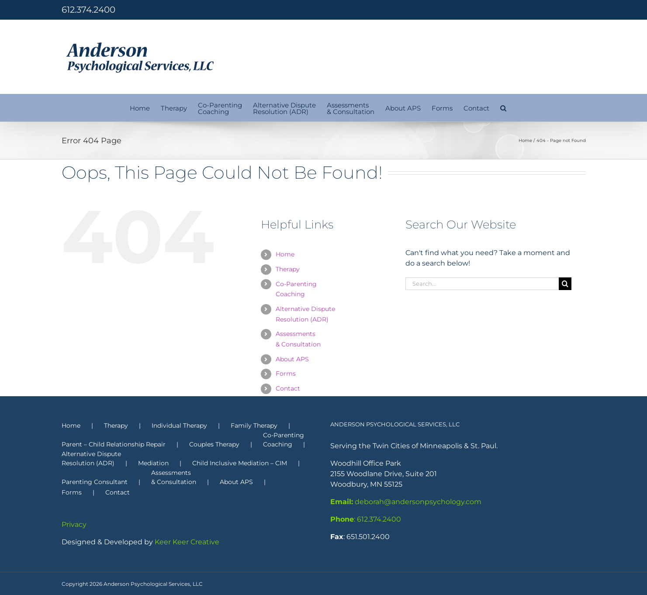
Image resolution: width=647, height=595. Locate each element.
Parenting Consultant (95, 482)
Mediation (153, 463)
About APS (292, 359)
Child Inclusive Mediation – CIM (239, 463)
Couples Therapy (214, 444)
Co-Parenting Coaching (283, 439)
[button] (503, 107)
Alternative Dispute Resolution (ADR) (91, 458)
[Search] (565, 283)
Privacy (74, 524)
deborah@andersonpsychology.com (405, 502)
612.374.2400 (88, 9)
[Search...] (482, 283)
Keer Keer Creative (187, 542)
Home (285, 254)
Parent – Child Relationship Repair (114, 444)
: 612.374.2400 (365, 519)
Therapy (288, 269)
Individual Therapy (179, 425)
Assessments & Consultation (173, 477)
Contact (288, 388)
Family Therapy (254, 425)
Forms (286, 373)
